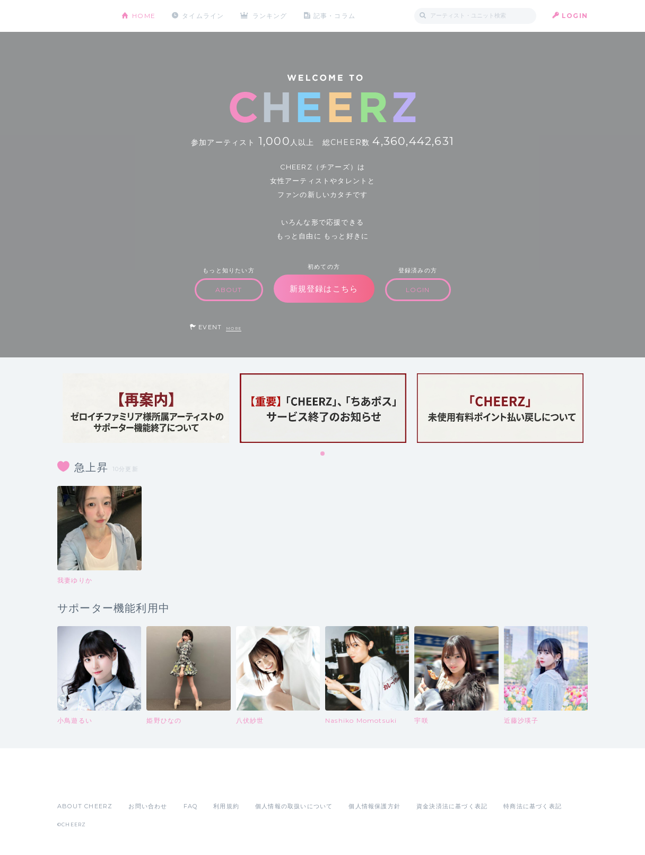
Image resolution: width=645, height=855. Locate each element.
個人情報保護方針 (374, 806)
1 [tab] (323, 454)
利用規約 (226, 806)
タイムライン (203, 16)
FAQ (191, 806)
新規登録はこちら (324, 289)
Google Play (137, 783)
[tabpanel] (146, 408)
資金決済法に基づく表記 (451, 806)
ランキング (269, 16)
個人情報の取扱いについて (294, 806)
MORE (233, 328)
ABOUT (228, 290)
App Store (81, 783)
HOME (143, 16)
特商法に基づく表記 (532, 806)
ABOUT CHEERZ (84, 806)
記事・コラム (334, 16)
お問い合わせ (147, 806)
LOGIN (575, 16)
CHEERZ (81, 16)
